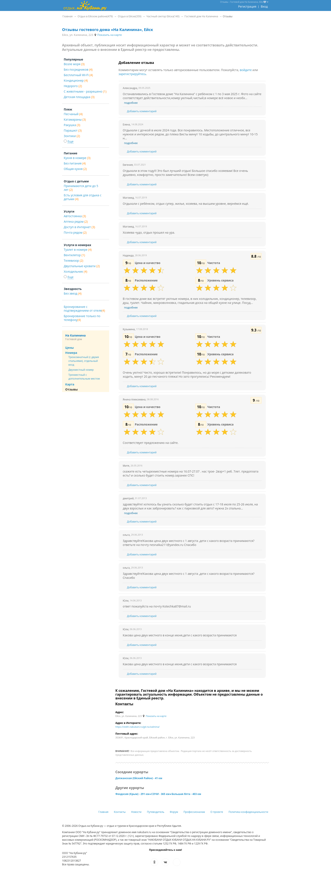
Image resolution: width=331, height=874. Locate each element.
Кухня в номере (77, 158)
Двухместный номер (81, 370)
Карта (69, 384)
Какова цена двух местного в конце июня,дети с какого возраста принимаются (180, 635)
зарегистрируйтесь (132, 74)
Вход (264, 6)
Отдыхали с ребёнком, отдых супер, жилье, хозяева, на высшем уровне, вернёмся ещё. (186, 204)
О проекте (216, 812)
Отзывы (71, 389)
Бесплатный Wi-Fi (78, 75)
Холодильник (75, 271)
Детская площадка (79, 97)
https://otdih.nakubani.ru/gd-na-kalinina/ (137, 726)
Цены (69, 348)
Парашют (73, 130)
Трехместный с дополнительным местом (84, 376)
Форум (174, 812)
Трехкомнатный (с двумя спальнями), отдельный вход (83, 360)
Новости (136, 812)
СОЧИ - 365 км (160, 794)
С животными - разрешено (85, 91)
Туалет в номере (78, 250)
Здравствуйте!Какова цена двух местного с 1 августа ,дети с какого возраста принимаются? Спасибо (188, 576)
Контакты (120, 812)
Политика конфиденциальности (248, 812)
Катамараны (75, 119)
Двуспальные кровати (82, 266)
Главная (103, 812)
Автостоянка (75, 216)
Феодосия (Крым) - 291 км (132, 794)
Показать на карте (108, 35)
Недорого (73, 86)
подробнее (131, 103)
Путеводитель (155, 812)
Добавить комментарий (142, 111)
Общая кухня (75, 169)
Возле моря (74, 64)
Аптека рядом (76, 222)
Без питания (75, 163)
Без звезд (72, 293)
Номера (71, 353)
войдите (246, 70)
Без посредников (78, 69)
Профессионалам (194, 812)
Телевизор (73, 261)
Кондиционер (76, 80)
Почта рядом (75, 232)
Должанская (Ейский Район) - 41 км (138, 778)
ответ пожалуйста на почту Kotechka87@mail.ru (157, 606)
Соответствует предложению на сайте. (151, 443)
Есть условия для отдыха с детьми (82, 197)
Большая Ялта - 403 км (186, 794)
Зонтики (72, 136)
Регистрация (247, 6)
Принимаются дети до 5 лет (81, 188)
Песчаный (73, 114)
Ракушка (72, 125)
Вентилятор (74, 255)
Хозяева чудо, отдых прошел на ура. (149, 232)
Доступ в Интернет (79, 227)
